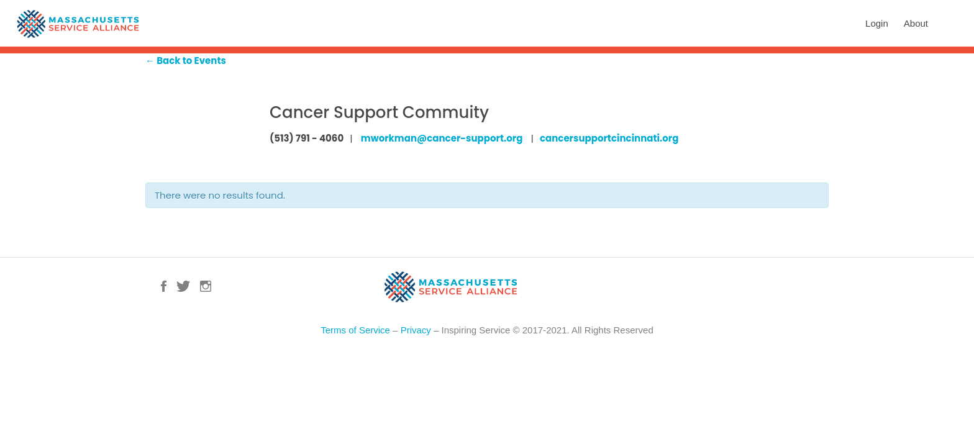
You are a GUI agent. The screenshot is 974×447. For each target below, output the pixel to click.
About (916, 23)
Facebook (163, 286)
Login (876, 23)
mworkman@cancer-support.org (442, 138)
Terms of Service (355, 330)
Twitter (183, 286)
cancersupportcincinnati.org (609, 138)
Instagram (205, 286)
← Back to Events (185, 60)
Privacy (416, 330)
